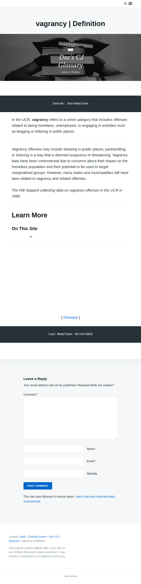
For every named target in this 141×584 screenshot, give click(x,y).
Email (91, 461)
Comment (31, 394)
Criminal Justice (37, 536)
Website (92, 473)
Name (91, 448)
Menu (130, 3)
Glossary (70, 317)
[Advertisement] (70, 277)
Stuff (22, 536)
